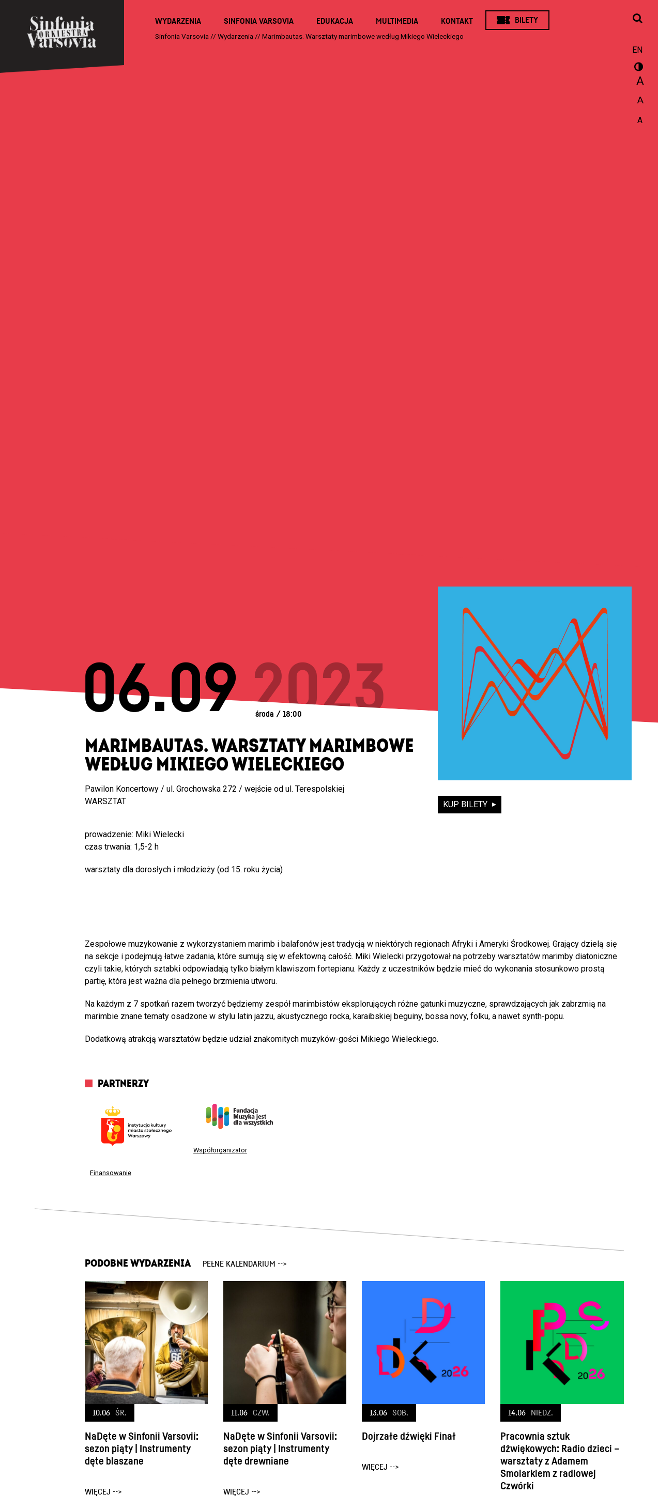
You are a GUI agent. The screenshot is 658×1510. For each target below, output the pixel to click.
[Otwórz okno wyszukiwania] (637, 19)
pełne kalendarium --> (245, 1264)
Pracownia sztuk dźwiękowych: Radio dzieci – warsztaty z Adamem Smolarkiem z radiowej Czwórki (559, 1461)
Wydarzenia (178, 21)
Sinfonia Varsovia (259, 21)
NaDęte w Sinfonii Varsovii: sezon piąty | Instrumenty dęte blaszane (141, 1449)
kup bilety (466, 804)
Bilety (526, 20)
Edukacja (334, 21)
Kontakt (457, 21)
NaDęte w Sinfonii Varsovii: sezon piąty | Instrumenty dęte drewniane (280, 1449)
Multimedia (397, 21)
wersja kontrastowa (637, 68)
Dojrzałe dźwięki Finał (409, 1436)
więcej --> (103, 1492)
